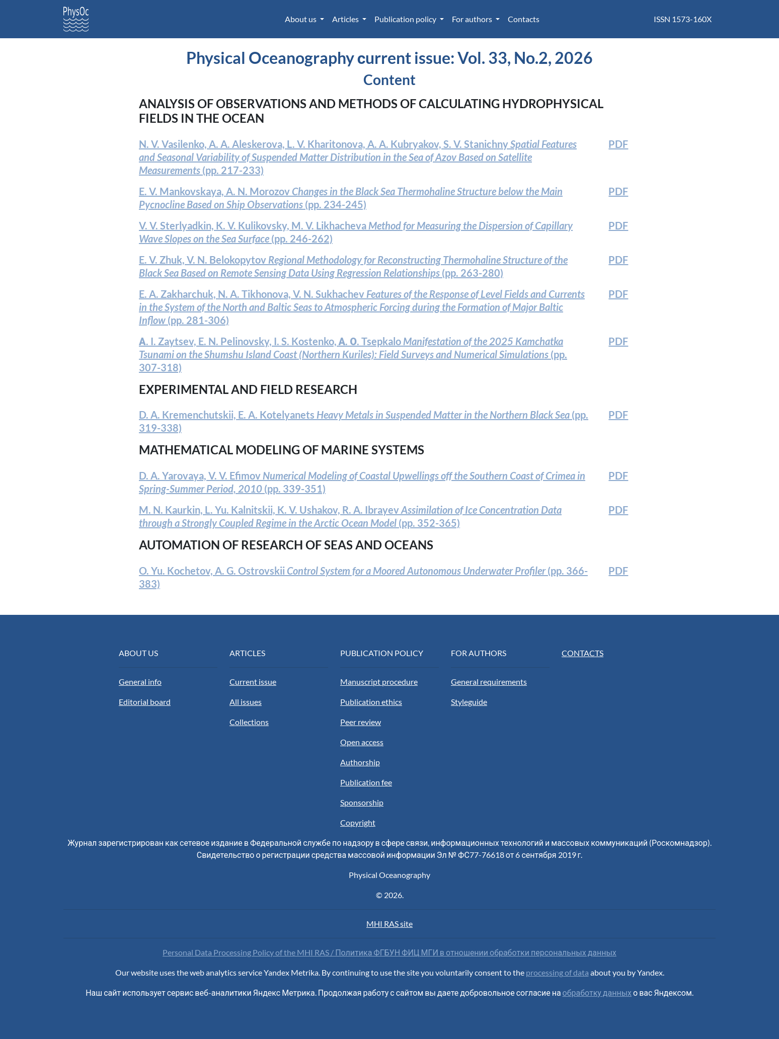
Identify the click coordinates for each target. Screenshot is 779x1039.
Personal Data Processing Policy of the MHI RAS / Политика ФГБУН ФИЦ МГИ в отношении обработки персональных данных (389, 952)
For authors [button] (473, 19)
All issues (245, 701)
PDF (618, 144)
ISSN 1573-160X (683, 19)
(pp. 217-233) (358, 157)
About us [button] (301, 19)
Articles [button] (346, 19)
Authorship (360, 762)
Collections (249, 722)
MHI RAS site (389, 923)
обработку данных (597, 992)
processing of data (557, 972)
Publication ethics (371, 701)
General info (140, 681)
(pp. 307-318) (353, 354)
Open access (361, 742)
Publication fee (366, 782)
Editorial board (145, 701)
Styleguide (469, 701)
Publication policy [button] (406, 19)
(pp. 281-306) (362, 307)
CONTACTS (582, 653)
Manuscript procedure (379, 681)
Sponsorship (361, 802)
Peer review (360, 722)
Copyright (357, 822)
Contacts (523, 19)
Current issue (252, 681)
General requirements (489, 681)
